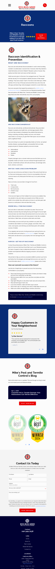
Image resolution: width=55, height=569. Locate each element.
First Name (11, 474)
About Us (27, 541)
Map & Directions (27, 563)
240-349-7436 (27, 531)
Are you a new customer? (15, 488)
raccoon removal (29, 233)
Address (11, 483)
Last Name (31, 474)
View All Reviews (41, 36)
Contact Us (27, 549)
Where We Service (27, 546)
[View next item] (43, 349)
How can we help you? (14, 492)
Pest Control (27, 544)
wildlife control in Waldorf (28, 261)
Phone (10, 479)
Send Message (27, 510)
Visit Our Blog (27, 403)
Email (30, 479)
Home (27, 538)
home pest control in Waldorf (24, 297)
